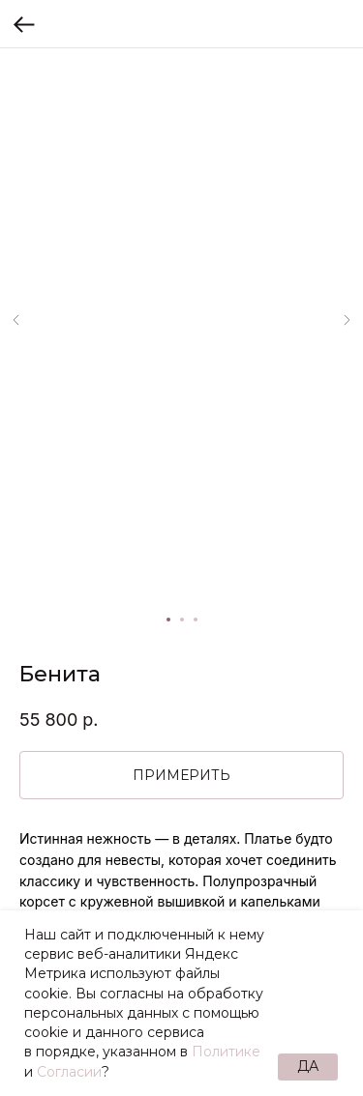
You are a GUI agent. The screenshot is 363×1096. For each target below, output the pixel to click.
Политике (226, 1051)
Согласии (69, 1072)
